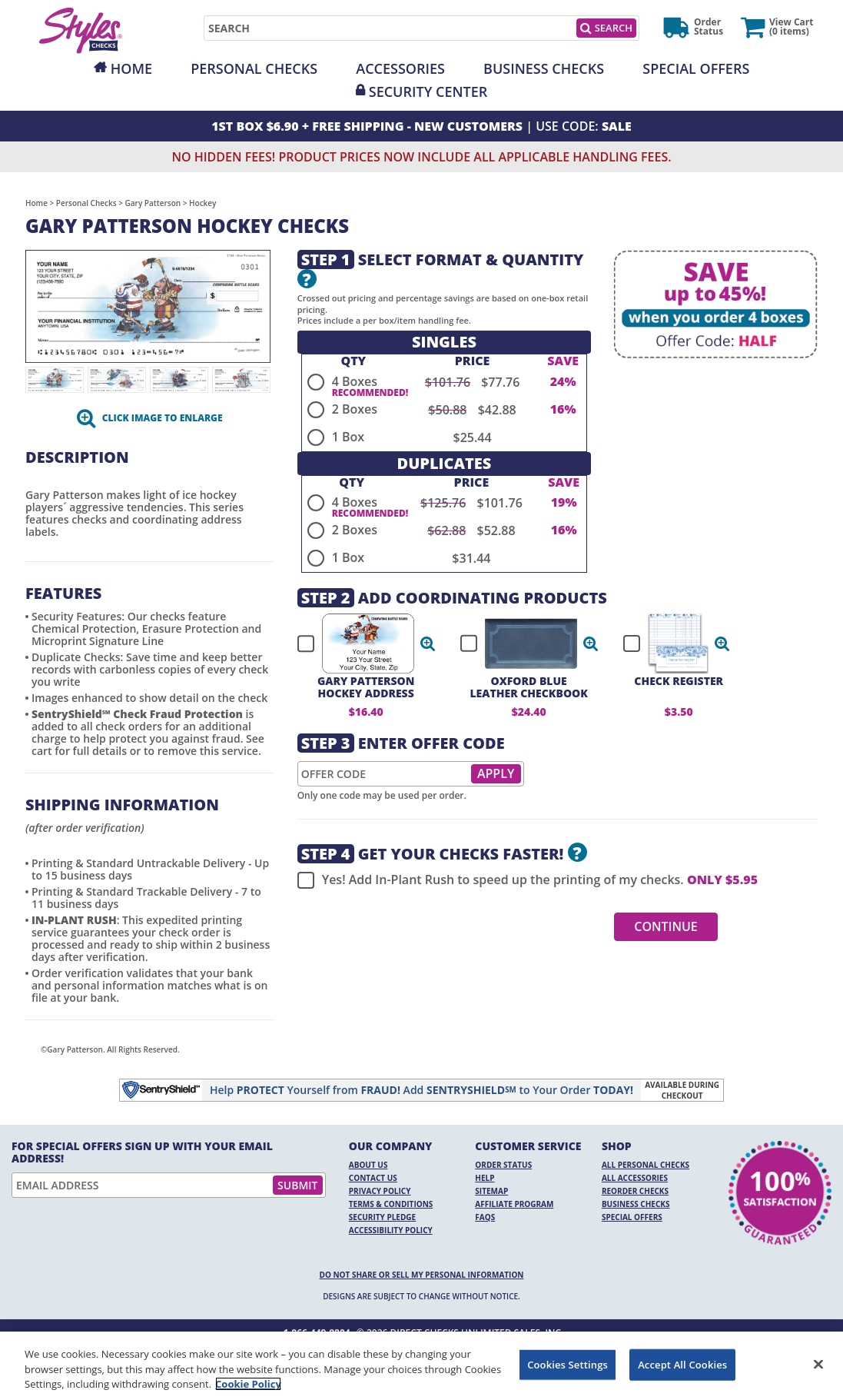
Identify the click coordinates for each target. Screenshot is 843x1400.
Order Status (503, 1164)
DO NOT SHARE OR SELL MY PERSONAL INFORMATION (422, 1274)
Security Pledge (382, 1217)
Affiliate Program (514, 1204)
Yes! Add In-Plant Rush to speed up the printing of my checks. (527, 880)
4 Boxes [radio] (354, 381)
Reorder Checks (635, 1190)
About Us (368, 1164)
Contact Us (373, 1177)
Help (484, 1177)
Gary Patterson (153, 203)
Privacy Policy (380, 1190)
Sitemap (491, 1190)
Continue (666, 926)
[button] (428, 643)
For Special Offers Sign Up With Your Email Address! (142, 1152)
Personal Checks (254, 68)
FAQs (485, 1217)
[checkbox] (359, 643)
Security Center (428, 91)
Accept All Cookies (682, 1364)
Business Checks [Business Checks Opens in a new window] (636, 1204)
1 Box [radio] (348, 436)
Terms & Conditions (391, 1204)
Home (131, 68)
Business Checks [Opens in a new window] (543, 68)
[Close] (818, 1364)
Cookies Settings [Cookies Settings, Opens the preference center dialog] (567, 1364)
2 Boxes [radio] (354, 409)
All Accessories (635, 1177)
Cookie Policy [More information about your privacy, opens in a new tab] (248, 1384)
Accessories (400, 68)
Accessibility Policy (391, 1230)
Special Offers (695, 68)
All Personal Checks (645, 1164)
